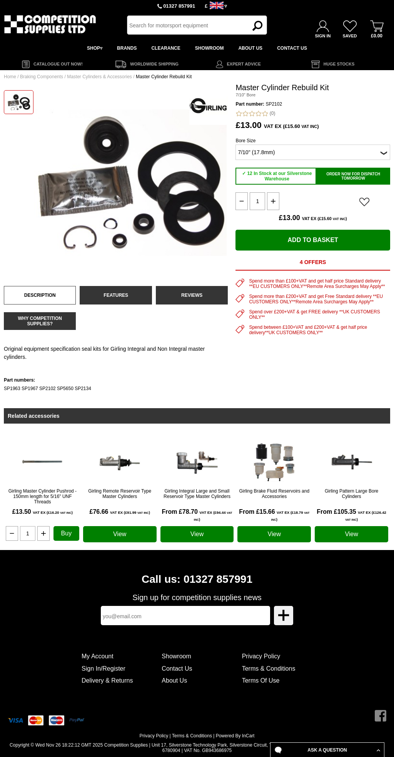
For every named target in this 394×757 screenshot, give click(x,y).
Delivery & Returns (107, 680)
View (119, 534)
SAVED (349, 36)
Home (10, 76)
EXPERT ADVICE (244, 64)
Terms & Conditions (269, 668)
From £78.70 (197, 514)
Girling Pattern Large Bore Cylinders (351, 493)
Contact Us (177, 668)
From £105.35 (351, 514)
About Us (174, 680)
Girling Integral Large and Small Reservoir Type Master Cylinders (197, 493)
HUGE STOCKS (339, 64)
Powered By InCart (235, 735)
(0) (255, 113)
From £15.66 (274, 514)
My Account (98, 656)
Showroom (176, 656)
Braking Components (41, 76)
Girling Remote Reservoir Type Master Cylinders (119, 493)
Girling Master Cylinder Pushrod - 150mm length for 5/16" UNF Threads (42, 496)
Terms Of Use (261, 680)
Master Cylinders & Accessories (99, 76)
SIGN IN (323, 36)
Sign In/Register (103, 668)
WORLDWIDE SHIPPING (154, 64)
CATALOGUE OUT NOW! (58, 64)
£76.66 (120, 511)
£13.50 (42, 511)
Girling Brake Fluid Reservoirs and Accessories (274, 493)
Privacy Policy (261, 656)
